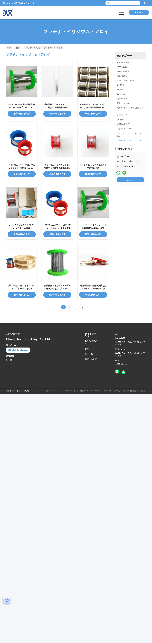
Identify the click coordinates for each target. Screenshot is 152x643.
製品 (18, 48)
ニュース (89, 354)
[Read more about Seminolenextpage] (76, 307)
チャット (138, 12)
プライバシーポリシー (15, 391)
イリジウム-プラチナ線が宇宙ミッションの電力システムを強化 (21, 168)
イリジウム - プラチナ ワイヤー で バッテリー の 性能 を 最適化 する (22, 228)
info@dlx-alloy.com (129, 161)
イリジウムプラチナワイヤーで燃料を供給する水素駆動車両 (57, 168)
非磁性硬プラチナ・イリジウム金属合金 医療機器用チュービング (57, 107)
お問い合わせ (91, 359)
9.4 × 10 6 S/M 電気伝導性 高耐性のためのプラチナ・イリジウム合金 (21, 107)
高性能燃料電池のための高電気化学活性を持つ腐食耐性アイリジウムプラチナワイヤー (57, 289)
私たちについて (91, 342)
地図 (27, 391)
